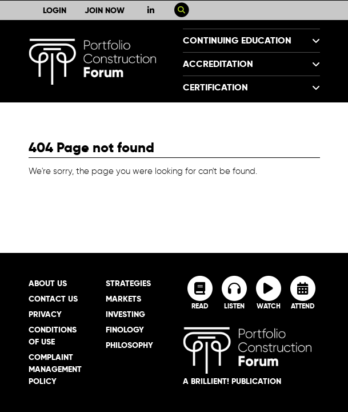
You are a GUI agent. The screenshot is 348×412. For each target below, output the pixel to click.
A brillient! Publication (232, 381)
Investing (125, 314)
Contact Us (53, 299)
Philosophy (129, 345)
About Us (48, 283)
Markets (123, 299)
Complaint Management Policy (55, 369)
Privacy (45, 314)
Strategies (128, 283)
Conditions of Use (53, 335)
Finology (125, 329)
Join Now (105, 10)
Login (54, 10)
